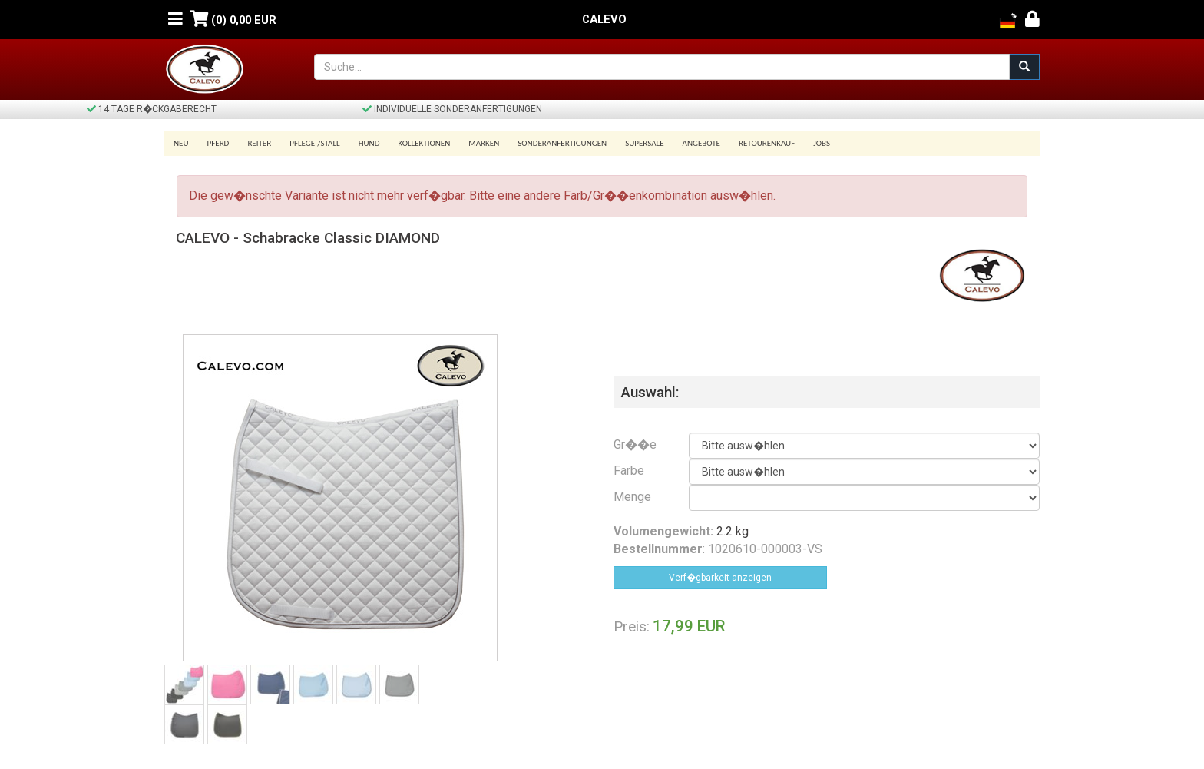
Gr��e (635, 444)
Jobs (821, 143)
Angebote (701, 143)
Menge (632, 496)
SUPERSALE (644, 143)
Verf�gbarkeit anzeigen (720, 577)
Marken (483, 143)
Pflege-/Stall (314, 143)
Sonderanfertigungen (562, 143)
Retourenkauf (767, 143)
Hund (369, 143)
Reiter (259, 143)
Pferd (218, 143)
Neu (181, 143)
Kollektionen (424, 143)
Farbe (629, 470)
